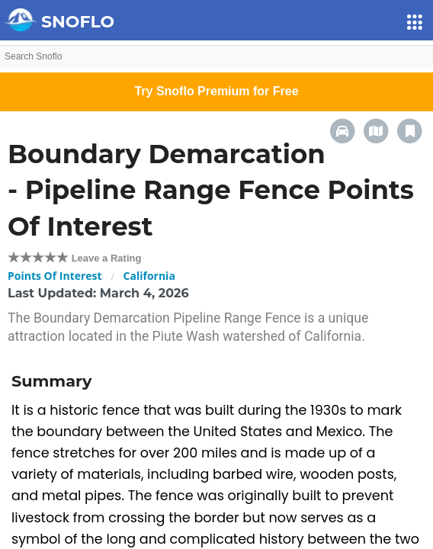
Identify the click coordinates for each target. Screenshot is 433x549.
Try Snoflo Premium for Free (216, 91)
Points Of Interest (55, 275)
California (149, 275)
